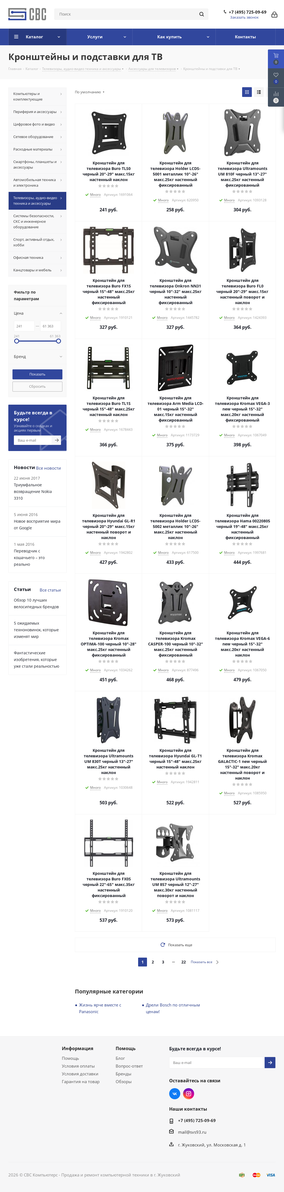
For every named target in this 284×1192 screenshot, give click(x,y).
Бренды (123, 1073)
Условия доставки (80, 1073)
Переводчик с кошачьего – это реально (29, 557)
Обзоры (124, 1081)
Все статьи (50, 590)
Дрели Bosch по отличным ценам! (173, 1008)
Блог (120, 1058)
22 (183, 962)
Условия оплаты (78, 1066)
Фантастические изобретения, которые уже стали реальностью (36, 659)
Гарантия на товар (81, 1081)
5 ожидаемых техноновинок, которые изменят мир (36, 629)
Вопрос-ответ (129, 1066)
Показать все (201, 962)
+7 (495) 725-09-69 (248, 11)
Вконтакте (174, 1093)
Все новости (48, 468)
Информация (77, 1048)
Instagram (188, 1093)
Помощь (70, 1058)
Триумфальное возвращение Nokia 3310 (33, 491)
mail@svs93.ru (192, 1132)
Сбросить (37, 386)
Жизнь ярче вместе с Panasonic (100, 1008)
